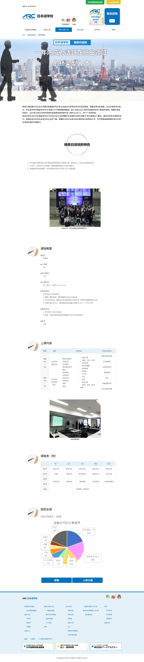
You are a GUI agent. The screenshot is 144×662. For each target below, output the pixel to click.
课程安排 (70, 610)
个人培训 (48, 622)
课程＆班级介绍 (49, 606)
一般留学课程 (50, 610)
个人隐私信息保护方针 (45, 639)
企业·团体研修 (113, 2)
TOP (23, 34)
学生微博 (109, 614)
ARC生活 (80, 30)
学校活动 (70, 614)
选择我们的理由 (30, 30)
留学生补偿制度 (73, 631)
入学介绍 (97, 30)
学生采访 (109, 610)
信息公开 (27, 631)
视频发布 (109, 618)
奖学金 (70, 618)
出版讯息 (107, 622)
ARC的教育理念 (31, 610)
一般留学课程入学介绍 (90, 606)
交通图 (74, 24)
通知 (25, 639)
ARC (29, 598)
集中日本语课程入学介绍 (91, 610)
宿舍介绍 (70, 622)
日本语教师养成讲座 (95, 2)
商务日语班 (49, 618)
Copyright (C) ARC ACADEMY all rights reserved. (71, 658)
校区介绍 (47, 30)
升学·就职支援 (72, 635)
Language (65, 24)
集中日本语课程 (51, 614)
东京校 (45, 258)
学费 (113, 30)
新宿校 (28, 622)
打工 (69, 627)
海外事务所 (88, 614)
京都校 (28, 627)
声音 (105, 606)
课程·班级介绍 (64, 30)
